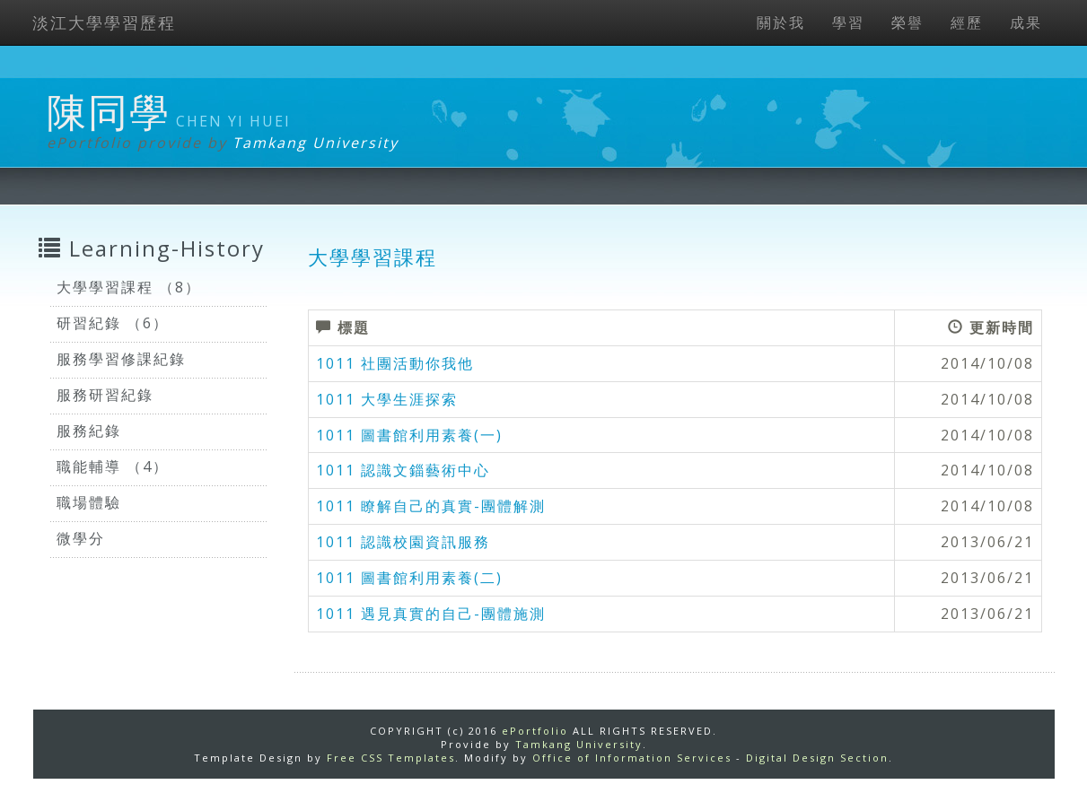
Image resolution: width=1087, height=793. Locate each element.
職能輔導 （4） (113, 466)
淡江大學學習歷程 (104, 22)
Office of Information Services (632, 757)
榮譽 (907, 22)
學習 (848, 22)
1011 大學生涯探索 (387, 399)
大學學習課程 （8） (129, 287)
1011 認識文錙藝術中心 (403, 470)
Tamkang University (315, 142)
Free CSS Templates (391, 757)
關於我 (781, 22)
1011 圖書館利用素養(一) (409, 435)
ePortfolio (535, 730)
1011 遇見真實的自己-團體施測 (431, 613)
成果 (1026, 22)
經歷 (967, 22)
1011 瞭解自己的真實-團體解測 (431, 506)
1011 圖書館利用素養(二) (409, 578)
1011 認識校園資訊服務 (403, 542)
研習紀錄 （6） (113, 323)
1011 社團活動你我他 (395, 363)
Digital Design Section (817, 757)
